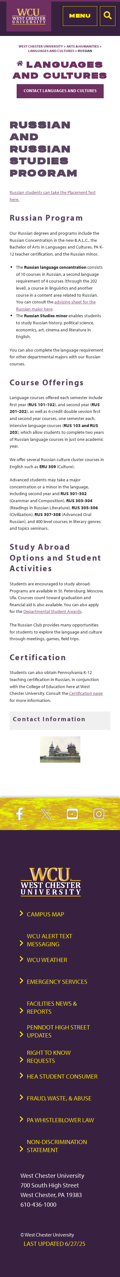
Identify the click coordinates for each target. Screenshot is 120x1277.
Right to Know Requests (49, 1056)
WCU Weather (47, 960)
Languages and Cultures (51, 50)
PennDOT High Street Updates (58, 1031)
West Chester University (41, 46)
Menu (80, 15)
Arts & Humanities (83, 46)
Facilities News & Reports (52, 1007)
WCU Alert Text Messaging (49, 940)
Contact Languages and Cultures (60, 90)
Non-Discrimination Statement (57, 1146)
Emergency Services (57, 981)
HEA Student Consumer (62, 1076)
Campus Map (45, 914)
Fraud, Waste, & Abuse (59, 1098)
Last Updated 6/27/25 (54, 1243)
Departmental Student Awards (52, 611)
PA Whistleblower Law (60, 1120)
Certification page (86, 693)
